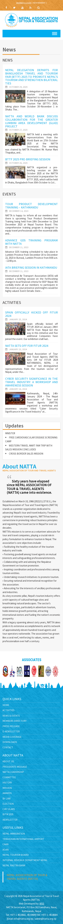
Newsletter (10, 819)
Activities (8, 710)
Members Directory (15, 720)
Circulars (9, 809)
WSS (41, 903)
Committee (9, 777)
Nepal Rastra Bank (14, 865)
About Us (8, 761)
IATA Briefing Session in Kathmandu (31, 267)
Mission (7, 788)
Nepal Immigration (14, 833)
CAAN (5, 844)
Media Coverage (12, 736)
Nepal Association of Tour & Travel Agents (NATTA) (27, 877)
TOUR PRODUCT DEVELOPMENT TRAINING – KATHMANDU (31, 205)
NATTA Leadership (13, 772)
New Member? (39, 3)
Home (6, 705)
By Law (7, 798)
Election (8, 803)
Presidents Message (15, 766)
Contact (8, 747)
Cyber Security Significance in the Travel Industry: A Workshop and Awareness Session (31, 382)
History (7, 782)
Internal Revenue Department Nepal (25, 860)
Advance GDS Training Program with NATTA (31, 242)
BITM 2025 (8, 814)
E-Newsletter (11, 731)
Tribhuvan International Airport (23, 839)
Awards (7, 793)
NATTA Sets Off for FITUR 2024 (26, 346)
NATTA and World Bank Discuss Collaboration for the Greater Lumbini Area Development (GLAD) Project (31, 121)
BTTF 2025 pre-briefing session (27, 159)
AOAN (6, 849)
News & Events (11, 715)
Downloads (10, 742)
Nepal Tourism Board (16, 854)
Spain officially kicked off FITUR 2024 (31, 314)
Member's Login (23, 3)
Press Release (11, 726)
